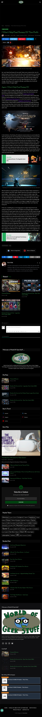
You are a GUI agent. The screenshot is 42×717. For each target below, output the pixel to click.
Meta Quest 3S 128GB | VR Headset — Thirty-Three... (18, 679)
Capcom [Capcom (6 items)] (26, 517)
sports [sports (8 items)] (6, 532)
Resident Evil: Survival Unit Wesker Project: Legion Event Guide (24, 393)
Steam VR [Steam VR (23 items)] (23, 532)
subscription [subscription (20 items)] (5, 535)
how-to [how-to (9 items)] (4, 523)
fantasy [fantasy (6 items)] (38, 517)
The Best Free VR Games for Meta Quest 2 (14, 457)
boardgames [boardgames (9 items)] (20, 517)
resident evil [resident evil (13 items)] (17, 529)
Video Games (7, 25)
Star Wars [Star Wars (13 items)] (11, 532)
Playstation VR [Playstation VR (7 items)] (27, 525)
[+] (25, 331)
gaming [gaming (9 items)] (23, 520)
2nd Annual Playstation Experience (18, 545)
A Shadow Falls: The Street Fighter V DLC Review (21, 587)
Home (3, 25)
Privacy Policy (28, 505)
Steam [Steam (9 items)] (17, 532)
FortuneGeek (25, 713)
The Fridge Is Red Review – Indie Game (19, 594)
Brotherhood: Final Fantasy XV (12, 99)
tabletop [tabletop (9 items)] (13, 535)
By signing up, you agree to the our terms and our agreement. (21, 505)
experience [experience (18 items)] (32, 517)
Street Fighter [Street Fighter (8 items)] (30, 532)
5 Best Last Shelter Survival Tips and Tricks (19, 465)
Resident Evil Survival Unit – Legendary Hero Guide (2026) (11, 313)
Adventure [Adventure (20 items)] (5, 517)
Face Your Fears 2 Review (16, 559)
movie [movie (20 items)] (35, 523)
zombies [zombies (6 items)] (29, 535)
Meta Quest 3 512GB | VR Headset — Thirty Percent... (18, 687)
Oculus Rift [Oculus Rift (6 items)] (10, 525)
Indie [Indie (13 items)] (8, 523)
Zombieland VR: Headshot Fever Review (19, 566)
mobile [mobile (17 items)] (30, 523)
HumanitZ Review (6, 293)
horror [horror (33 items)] (33, 520)
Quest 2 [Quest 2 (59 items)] (5, 528)
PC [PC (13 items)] (14, 525)
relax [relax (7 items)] (11, 528)
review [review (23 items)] (23, 529)
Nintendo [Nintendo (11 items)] (4, 525)
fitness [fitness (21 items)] (8, 520)
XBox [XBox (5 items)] (21, 535)
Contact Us (25, 709)
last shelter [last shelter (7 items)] (13, 523)
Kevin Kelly (8, 35)
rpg (10, 245)
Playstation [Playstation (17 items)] (20, 525)
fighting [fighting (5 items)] (3, 520)
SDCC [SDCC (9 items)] (30, 529)
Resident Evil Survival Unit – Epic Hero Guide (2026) (31, 294)
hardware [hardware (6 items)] (28, 520)
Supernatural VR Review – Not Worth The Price (21, 478)
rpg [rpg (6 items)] (27, 528)
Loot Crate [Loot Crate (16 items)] (19, 523)
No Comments (31, 35)
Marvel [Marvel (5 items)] (25, 523)
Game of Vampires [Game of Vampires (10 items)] (16, 520)
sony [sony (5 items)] (3, 532)
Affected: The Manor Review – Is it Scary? (19, 552)
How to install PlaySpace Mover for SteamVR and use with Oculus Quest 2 (25, 472)
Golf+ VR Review (14, 580)
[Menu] (2, 2)
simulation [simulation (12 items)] (35, 529)
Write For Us (32, 707)
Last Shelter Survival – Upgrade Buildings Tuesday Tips (22, 573)
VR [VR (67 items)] (17, 535)
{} (23, 331)
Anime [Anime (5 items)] (15, 517)
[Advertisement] (21, 15)
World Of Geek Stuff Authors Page (18, 707)
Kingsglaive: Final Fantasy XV (24, 100)
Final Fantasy (5, 245)
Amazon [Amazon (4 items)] (11, 517)
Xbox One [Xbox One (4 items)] (24, 535)
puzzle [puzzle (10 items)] (32, 525)
